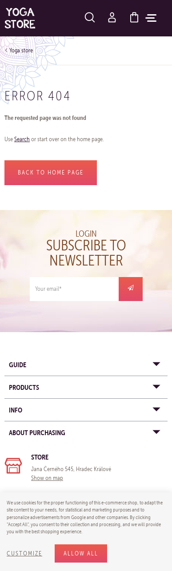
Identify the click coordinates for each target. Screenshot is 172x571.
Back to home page (51, 172)
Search (22, 139)
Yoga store (21, 50)
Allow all (81, 553)
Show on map (47, 478)
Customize (24, 553)
